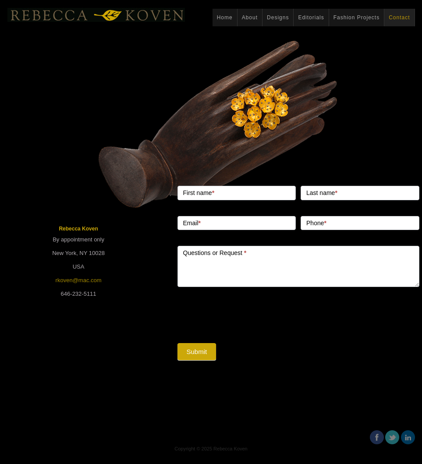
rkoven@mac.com (79, 280)
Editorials (311, 17)
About (250, 17)
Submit (197, 351)
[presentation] (244, 313)
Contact (399, 17)
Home (225, 17)
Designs (278, 17)
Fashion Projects (356, 17)
